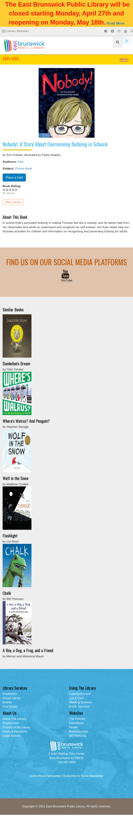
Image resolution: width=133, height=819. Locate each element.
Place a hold (14, 177)
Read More (115, 23)
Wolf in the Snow (15, 478)
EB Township (77, 735)
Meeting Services (80, 702)
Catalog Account (80, 693)
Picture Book (23, 168)
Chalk (7, 593)
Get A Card (76, 698)
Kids (21, 161)
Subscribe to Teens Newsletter (83, 776)
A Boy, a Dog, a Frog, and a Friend (28, 650)
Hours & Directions (15, 731)
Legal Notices (12, 735)
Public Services (79, 706)
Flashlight (10, 535)
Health (73, 727)
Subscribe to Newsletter (45, 776)
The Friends (77, 718)
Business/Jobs (78, 731)
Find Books (10, 706)
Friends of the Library (17, 727)
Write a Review (13, 202)
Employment (11, 723)
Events (7, 702)
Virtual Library (12, 698)
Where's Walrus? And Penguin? (26, 421)
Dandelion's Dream (16, 363)
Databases (10, 693)
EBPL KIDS (11, 58)
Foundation (76, 723)
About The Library (14, 718)
